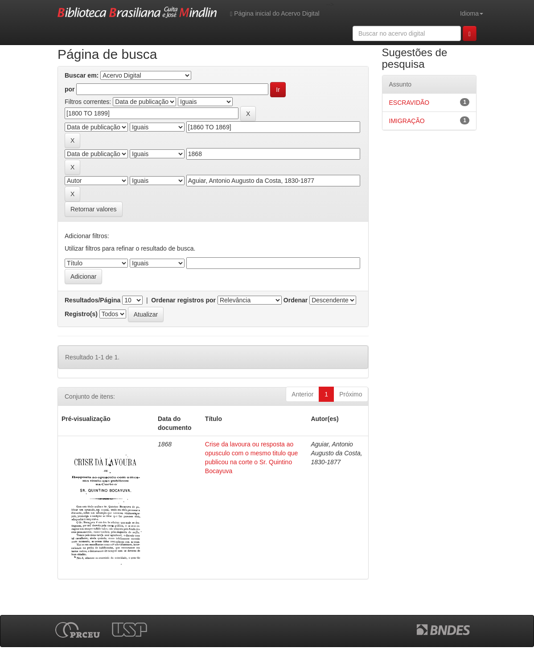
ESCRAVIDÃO (409, 102)
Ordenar (295, 300)
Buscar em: (82, 75)
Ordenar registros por (183, 300)
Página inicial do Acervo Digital (274, 13)
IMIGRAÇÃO (407, 120)
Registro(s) (81, 314)
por (70, 89)
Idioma (471, 13)
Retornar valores (93, 209)
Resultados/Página (92, 300)
